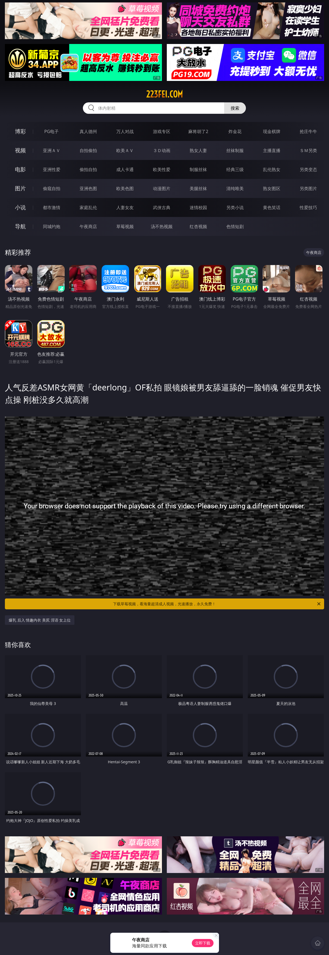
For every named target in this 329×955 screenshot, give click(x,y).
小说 (20, 207)
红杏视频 (198, 226)
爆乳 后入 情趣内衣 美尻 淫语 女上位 (40, 620)
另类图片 (308, 188)
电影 (20, 169)
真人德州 (88, 131)
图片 (20, 188)
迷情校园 (198, 207)
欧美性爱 (161, 169)
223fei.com (164, 94)
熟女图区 (271, 188)
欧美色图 (125, 188)
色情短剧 (235, 226)
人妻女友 (125, 207)
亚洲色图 (88, 188)
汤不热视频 (162, 226)
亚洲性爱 (51, 169)
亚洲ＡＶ (51, 150)
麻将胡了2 (198, 131)
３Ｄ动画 (161, 150)
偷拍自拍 (88, 169)
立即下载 (202, 942)
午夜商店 (88, 226)
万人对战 (125, 131)
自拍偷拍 (88, 150)
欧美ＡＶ (125, 150)
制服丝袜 (198, 169)
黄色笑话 (271, 207)
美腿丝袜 (198, 188)
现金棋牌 (271, 131)
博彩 (20, 131)
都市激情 (51, 207)
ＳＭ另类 (308, 150)
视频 (20, 150)
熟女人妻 (198, 150)
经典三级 (235, 169)
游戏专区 (161, 131)
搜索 (235, 108)
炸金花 (235, 131)
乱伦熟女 (271, 169)
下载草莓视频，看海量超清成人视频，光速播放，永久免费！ (217, 604)
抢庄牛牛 (308, 131)
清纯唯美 (235, 188)
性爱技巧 (308, 207)
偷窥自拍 (51, 188)
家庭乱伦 (88, 207)
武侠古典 (161, 207)
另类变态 (308, 169)
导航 (20, 226)
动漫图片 (161, 188)
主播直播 (271, 150)
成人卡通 (125, 169)
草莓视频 (125, 226)
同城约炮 (51, 226)
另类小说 (235, 207)
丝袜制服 (235, 150)
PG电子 (51, 131)
